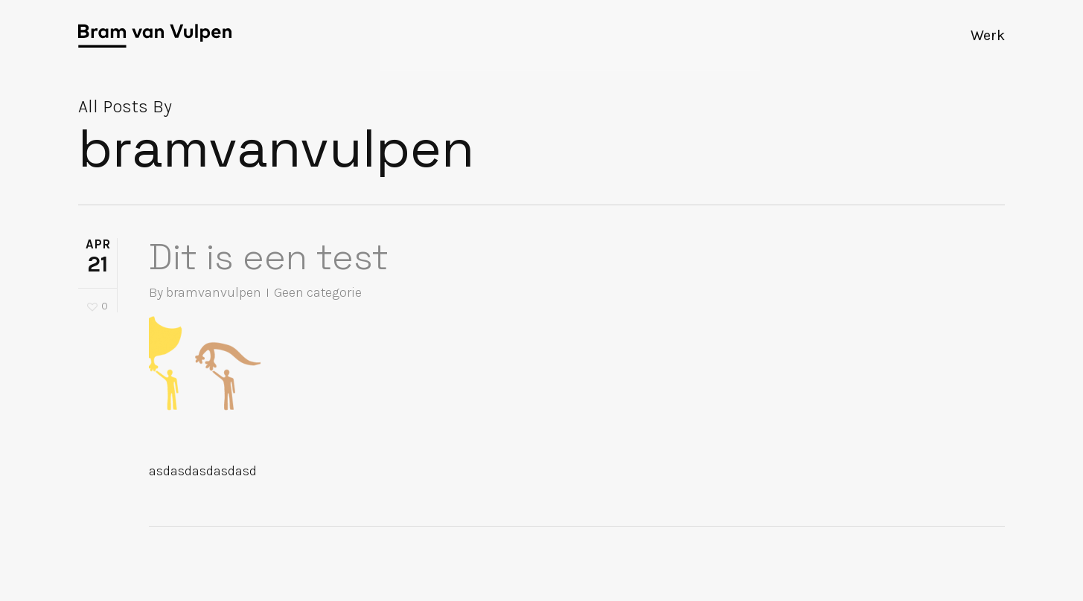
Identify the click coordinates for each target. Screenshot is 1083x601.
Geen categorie (318, 292)
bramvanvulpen (213, 292)
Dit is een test (269, 257)
